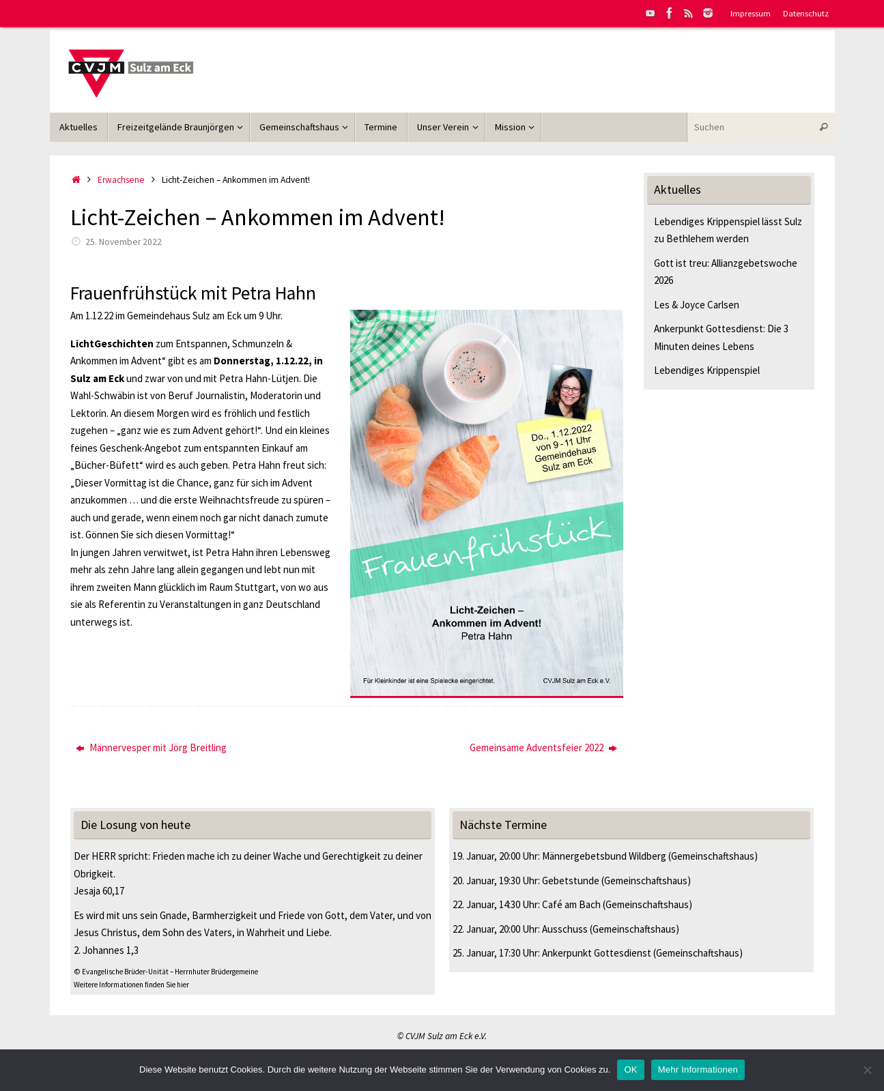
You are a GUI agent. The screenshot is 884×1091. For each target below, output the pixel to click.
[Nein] (867, 1070)
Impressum (750, 13)
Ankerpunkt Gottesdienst (596, 952)
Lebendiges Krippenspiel (707, 370)
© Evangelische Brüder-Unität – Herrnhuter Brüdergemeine (166, 971)
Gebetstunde (570, 880)
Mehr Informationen (698, 1069)
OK (630, 1069)
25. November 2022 (123, 242)
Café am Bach (571, 904)
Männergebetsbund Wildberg (604, 855)
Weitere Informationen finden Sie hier (131, 984)
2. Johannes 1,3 (106, 950)
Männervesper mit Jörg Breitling (151, 747)
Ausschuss (565, 928)
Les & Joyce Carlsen (696, 304)
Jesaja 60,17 (99, 890)
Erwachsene (121, 180)
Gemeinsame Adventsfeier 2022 (543, 747)
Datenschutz (806, 13)
